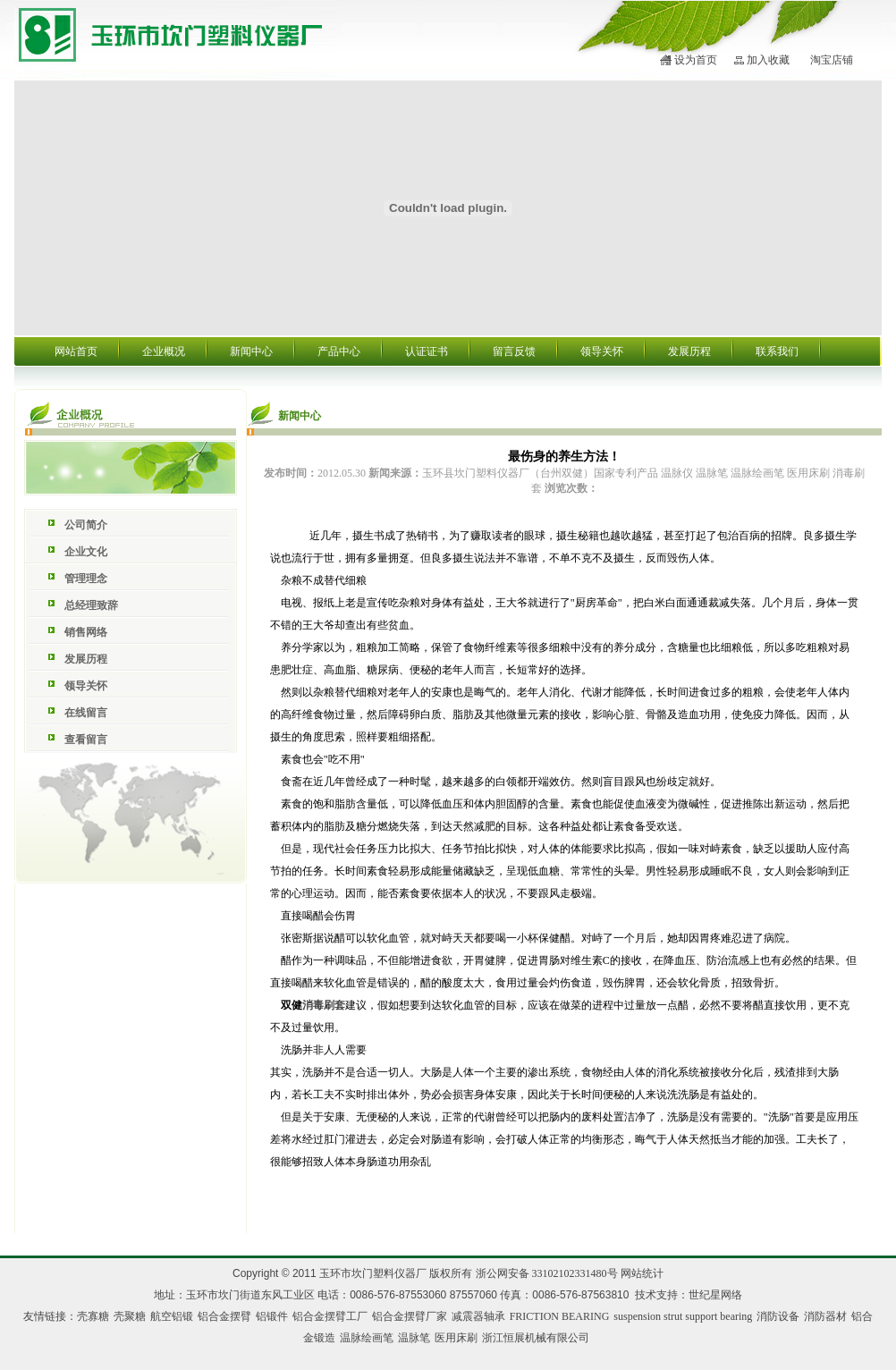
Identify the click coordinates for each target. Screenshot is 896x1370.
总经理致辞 (91, 605)
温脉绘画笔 (366, 1338)
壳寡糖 (93, 1316)
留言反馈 (514, 351)
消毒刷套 (323, 1005)
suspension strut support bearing (682, 1316)
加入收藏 (768, 60)
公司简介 (85, 525)
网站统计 (642, 1273)
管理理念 (85, 578)
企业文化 (85, 551)
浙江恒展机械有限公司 (535, 1338)
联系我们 (777, 351)
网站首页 (76, 351)
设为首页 (695, 60)
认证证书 (426, 351)
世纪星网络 (715, 1295)
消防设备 (778, 1316)
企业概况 (163, 351)
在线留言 (85, 712)
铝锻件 (272, 1316)
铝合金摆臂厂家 (409, 1316)
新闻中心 (251, 351)
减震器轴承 (478, 1316)
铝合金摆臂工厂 (330, 1316)
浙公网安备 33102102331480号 (547, 1273)
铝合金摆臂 (224, 1316)
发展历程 (689, 351)
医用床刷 (456, 1338)
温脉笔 (414, 1338)
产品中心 (338, 351)
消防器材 (825, 1316)
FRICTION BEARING (560, 1316)
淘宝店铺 (831, 60)
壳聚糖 (130, 1316)
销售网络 (85, 632)
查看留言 (85, 739)
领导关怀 (601, 351)
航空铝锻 (171, 1316)
